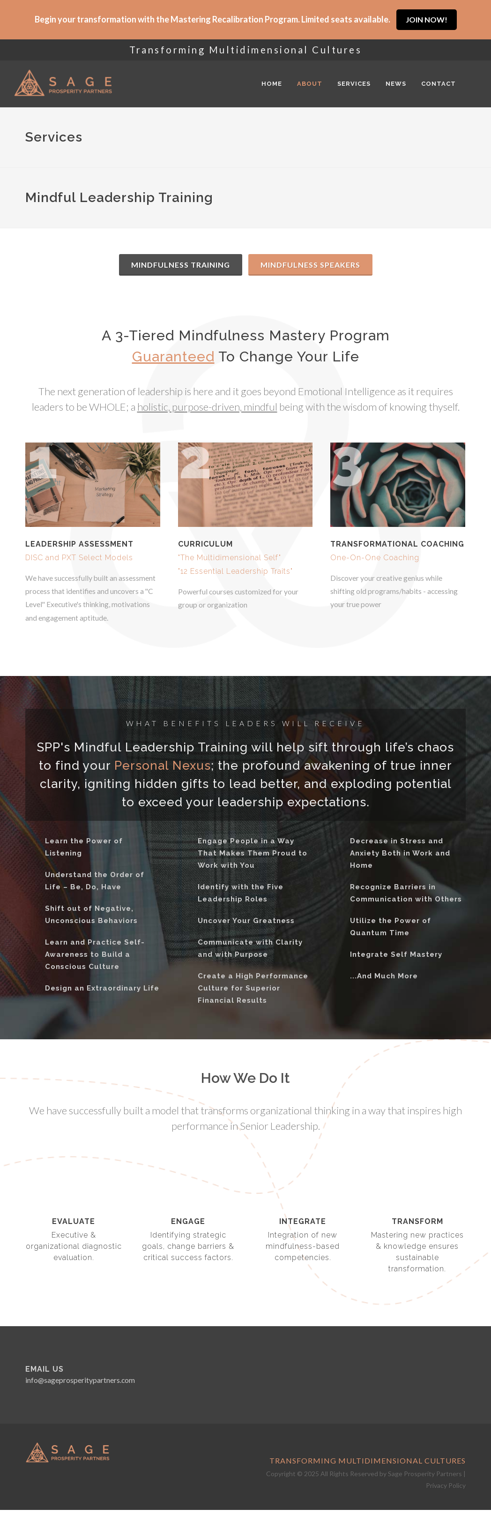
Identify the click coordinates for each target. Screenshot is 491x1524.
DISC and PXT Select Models (79, 557)
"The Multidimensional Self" (229, 557)
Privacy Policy (446, 1485)
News (396, 83)
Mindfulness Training (180, 264)
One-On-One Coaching (374, 557)
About (309, 83)
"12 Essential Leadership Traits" (235, 571)
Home (271, 83)
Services (354, 83)
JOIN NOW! (426, 19)
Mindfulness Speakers (310, 264)
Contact (438, 83)
